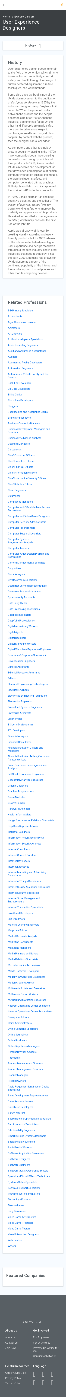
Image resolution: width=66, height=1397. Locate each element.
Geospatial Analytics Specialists (25, 780)
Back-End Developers (20, 383)
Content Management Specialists (26, 562)
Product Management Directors (25, 1069)
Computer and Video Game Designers (29, 516)
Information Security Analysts (24, 843)
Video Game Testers (19, 1228)
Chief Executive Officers (21, 461)
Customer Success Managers (24, 591)
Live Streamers (16, 919)
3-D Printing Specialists (20, 310)
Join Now (10, 1348)
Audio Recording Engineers (23, 345)
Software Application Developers (26, 1153)
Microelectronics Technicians (24, 965)
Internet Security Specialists (23, 892)
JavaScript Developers (20, 913)
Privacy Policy (13, 1378)
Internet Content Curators (22, 855)
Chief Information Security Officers (27, 478)
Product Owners (17, 1080)
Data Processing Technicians (24, 609)
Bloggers (13, 406)
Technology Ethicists (19, 1199)
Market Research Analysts (22, 936)
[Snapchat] (54, 1382)
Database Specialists (19, 614)
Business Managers (19, 443)
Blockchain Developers (20, 400)
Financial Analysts (18, 736)
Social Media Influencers (21, 1141)
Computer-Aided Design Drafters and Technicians (28, 555)
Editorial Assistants (18, 666)
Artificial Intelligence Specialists (25, 339)
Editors (12, 678)
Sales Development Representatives (28, 1095)
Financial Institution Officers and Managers (25, 749)
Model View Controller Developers (26, 976)
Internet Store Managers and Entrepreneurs (24, 900)
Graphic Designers (18, 785)
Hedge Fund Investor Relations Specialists (31, 820)
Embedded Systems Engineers (25, 707)
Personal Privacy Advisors (22, 1052)
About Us (10, 1337)
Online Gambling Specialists (23, 1028)
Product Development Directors (25, 1063)
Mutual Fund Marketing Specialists (27, 1000)
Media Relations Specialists (23, 959)
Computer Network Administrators (27, 522)
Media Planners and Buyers (23, 953)
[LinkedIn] (45, 1374)
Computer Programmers (21, 527)
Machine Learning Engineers (23, 924)
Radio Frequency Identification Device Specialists (28, 1088)
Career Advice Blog (15, 1372)
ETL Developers (16, 730)
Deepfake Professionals (21, 620)
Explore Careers (24, 16)
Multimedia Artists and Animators (26, 988)
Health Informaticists (19, 814)
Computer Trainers (18, 548)
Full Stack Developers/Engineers (26, 774)
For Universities (41, 1342)
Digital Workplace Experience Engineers (29, 649)
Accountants (15, 316)
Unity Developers (17, 1211)
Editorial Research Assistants (24, 672)
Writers (12, 1246)
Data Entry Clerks (17, 603)
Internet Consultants (19, 849)
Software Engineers (19, 1164)
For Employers (41, 1337)
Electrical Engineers (19, 690)
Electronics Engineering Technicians (28, 695)
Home (6, 16)
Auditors (12, 356)
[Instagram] (36, 1382)
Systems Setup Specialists (22, 1182)
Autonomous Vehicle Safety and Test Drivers (28, 376)
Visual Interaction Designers (23, 1234)
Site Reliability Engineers (21, 1130)
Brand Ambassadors (19, 417)
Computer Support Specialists (24, 533)
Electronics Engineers (20, 701)
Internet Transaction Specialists (25, 907)
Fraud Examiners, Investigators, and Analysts (27, 767)
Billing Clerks (15, 394)
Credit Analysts (16, 574)
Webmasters (15, 1240)
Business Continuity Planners (24, 423)
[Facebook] (36, 1374)
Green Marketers (17, 797)
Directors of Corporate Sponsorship (27, 655)
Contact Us (11, 1342)
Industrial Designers (19, 831)
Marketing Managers (19, 947)
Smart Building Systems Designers (27, 1136)
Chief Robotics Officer (20, 484)
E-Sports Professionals (20, 724)
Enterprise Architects (19, 713)
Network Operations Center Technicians (30, 1011)
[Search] (62, 5)
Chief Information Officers (22, 472)
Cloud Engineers (17, 490)
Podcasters (14, 1057)
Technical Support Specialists (24, 1188)
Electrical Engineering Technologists (28, 684)
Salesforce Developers (20, 1107)
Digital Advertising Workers (23, 626)
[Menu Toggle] (3, 4)
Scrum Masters (16, 1112)
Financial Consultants (20, 742)
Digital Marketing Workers (22, 643)
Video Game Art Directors (22, 1217)
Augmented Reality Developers (25, 362)
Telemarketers (16, 1205)
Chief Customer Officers (21, 455)
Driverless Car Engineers (21, 661)
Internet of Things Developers (24, 881)
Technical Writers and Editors (24, 1193)
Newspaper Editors (18, 1017)
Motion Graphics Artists (21, 982)
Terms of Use (12, 1383)
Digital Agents (15, 632)
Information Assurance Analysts (26, 837)
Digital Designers (17, 638)
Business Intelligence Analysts (24, 438)
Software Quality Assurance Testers (28, 1170)
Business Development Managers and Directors (29, 431)
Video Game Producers (20, 1222)
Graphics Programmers (21, 791)
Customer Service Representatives (27, 585)
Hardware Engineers (19, 808)
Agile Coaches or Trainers (22, 322)
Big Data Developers (19, 388)
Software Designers (19, 1159)
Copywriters (14, 568)
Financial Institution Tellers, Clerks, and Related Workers (29, 758)
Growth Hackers (17, 803)
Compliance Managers (20, 501)
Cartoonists (14, 449)
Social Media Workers (20, 1147)
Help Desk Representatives (23, 826)
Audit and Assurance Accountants (27, 351)
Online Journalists (18, 1034)
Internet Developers (19, 861)
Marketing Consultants (20, 942)
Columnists (14, 496)
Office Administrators (20, 1023)
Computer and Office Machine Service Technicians (29, 509)
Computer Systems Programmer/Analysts (20, 541)
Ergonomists (15, 718)
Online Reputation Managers (24, 1046)
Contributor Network (44, 1356)
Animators (14, 327)
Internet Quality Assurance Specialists (29, 887)
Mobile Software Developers (23, 971)
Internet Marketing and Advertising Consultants (27, 874)
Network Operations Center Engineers (29, 1005)
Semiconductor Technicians (23, 1124)
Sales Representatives (20, 1101)
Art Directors (15, 333)
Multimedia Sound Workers (23, 994)
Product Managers (18, 1075)
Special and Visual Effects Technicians (29, 1176)
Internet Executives (18, 866)
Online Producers (17, 1040)
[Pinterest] (45, 1382)
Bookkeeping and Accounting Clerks (28, 412)
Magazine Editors (17, 930)
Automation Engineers (20, 368)
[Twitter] (54, 1374)
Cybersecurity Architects (21, 597)
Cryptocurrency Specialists (22, 580)
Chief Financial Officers (20, 466)
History (33, 45)
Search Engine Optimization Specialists (29, 1118)
